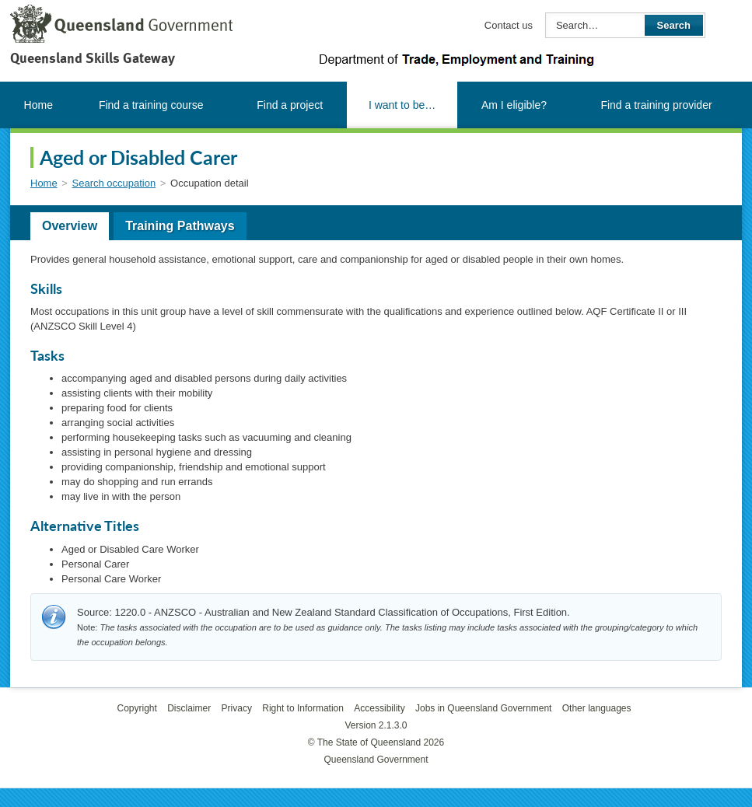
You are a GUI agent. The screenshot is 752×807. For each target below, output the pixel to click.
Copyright (136, 708)
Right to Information (303, 708)
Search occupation (114, 183)
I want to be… (402, 105)
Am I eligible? (514, 105)
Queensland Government (376, 759)
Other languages (596, 708)
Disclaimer (189, 708)
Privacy (237, 708)
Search (674, 25)
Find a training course (151, 105)
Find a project (290, 105)
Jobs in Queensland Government (483, 708)
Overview (69, 225)
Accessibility (379, 708)
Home (38, 105)
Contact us (508, 25)
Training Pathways (179, 225)
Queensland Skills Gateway (92, 58)
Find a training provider (656, 105)
